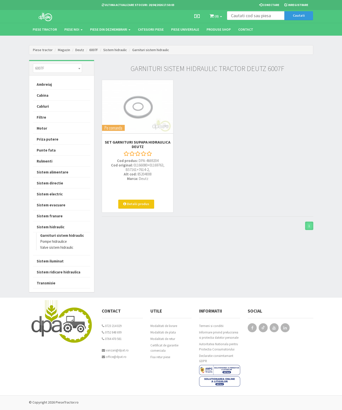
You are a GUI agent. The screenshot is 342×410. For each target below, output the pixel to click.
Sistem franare (50, 216)
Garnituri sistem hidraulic (150, 50)
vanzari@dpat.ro (115, 350)
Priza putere (47, 139)
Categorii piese (151, 29)
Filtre (41, 117)
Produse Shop (219, 29)
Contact (245, 29)
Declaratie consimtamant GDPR (216, 358)
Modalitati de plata (163, 332)
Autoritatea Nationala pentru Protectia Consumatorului (218, 346)
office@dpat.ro (114, 357)
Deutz (79, 50)
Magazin (64, 50)
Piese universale (185, 29)
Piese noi (73, 29)
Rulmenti (44, 161)
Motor (42, 128)
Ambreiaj (44, 84)
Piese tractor (45, 29)
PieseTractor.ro (67, 402)
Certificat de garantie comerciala (164, 348)
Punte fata (46, 150)
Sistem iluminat (50, 261)
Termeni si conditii (211, 326)
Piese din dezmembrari (110, 29)
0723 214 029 (111, 326)
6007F (93, 50)
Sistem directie (50, 183)
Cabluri (43, 106)
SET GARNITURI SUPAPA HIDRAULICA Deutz (134, 139)
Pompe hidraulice (53, 241)
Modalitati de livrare (163, 326)
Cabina (42, 95)
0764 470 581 (111, 339)
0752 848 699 (111, 332)
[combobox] (57, 68)
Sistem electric (50, 194)
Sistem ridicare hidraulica (58, 272)
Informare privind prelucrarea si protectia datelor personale (218, 335)
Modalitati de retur (162, 339)
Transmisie (46, 283)
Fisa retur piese (160, 357)
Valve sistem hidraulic (56, 247)
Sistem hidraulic (115, 50)
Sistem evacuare (51, 205)
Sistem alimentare (52, 172)
